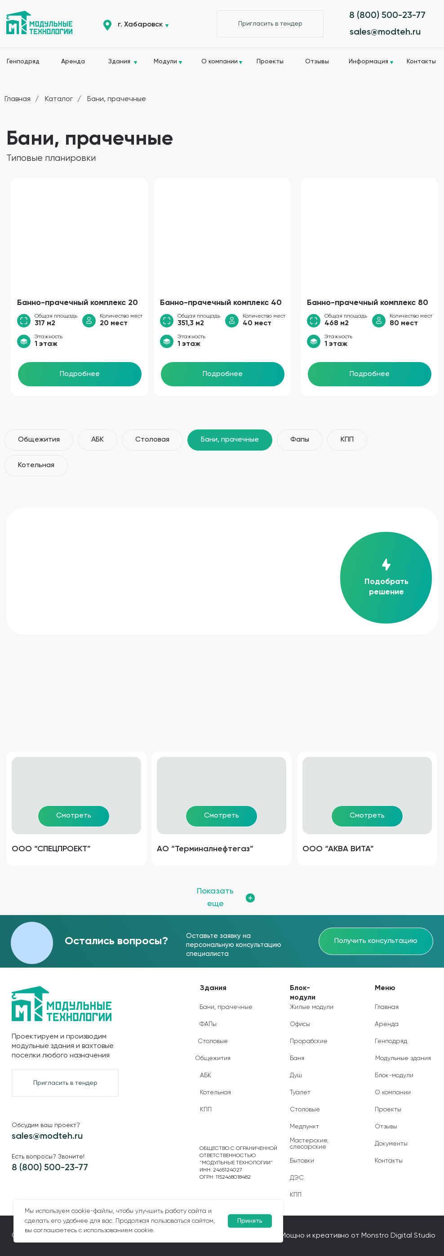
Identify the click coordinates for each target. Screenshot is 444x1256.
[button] (270, 23)
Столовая (152, 439)
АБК (97, 439)
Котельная (36, 465)
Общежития (39, 439)
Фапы (299, 439)
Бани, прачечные (116, 99)
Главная (17, 99)
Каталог (59, 99)
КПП (347, 439)
